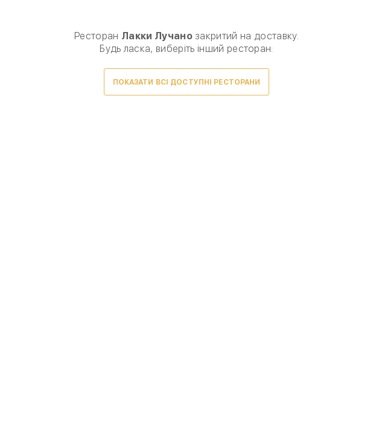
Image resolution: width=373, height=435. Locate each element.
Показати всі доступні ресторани (187, 82)
